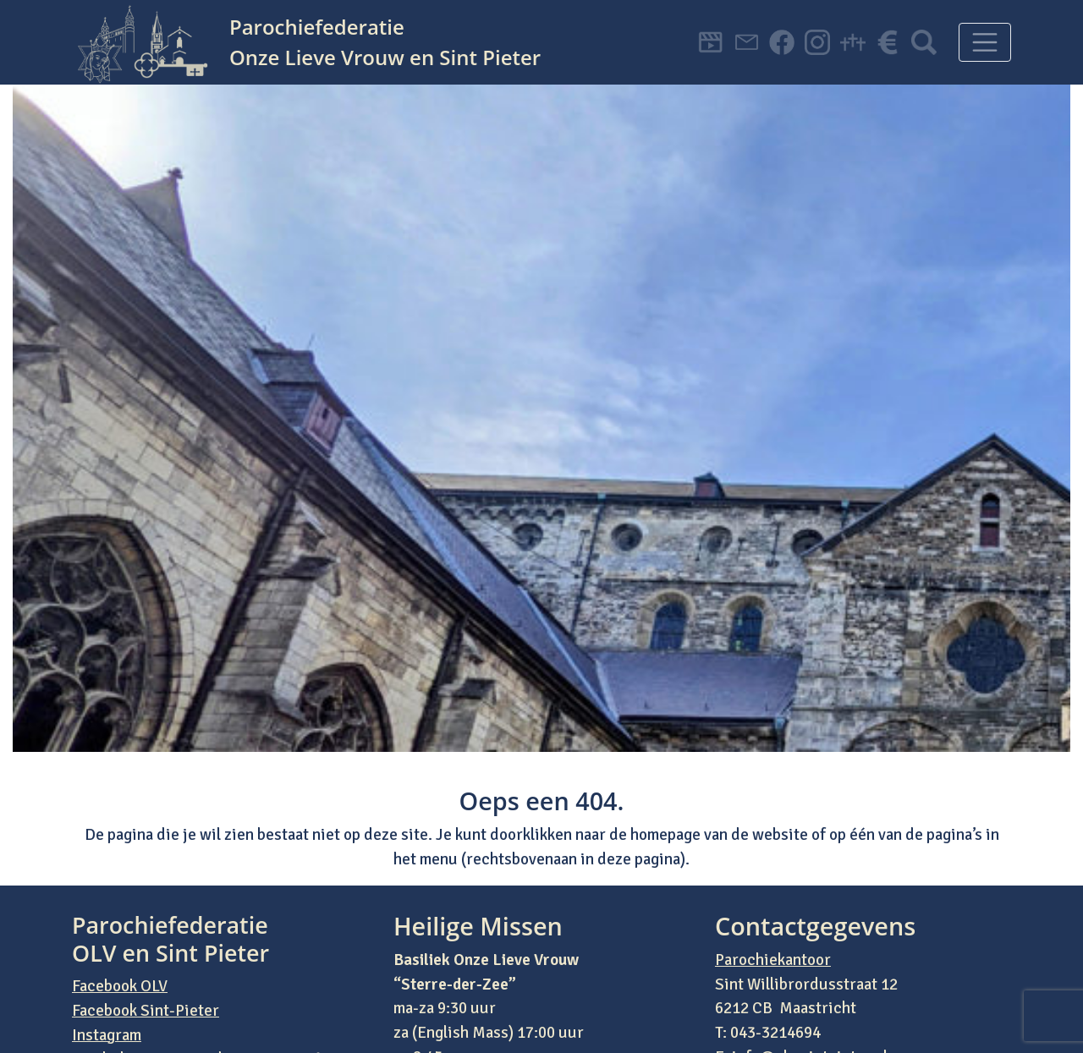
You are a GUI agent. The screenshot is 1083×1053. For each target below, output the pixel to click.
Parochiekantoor (773, 960)
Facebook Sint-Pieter (145, 1011)
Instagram (106, 1035)
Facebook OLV (120, 986)
